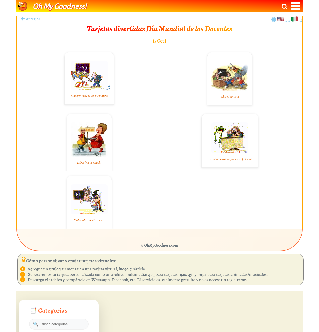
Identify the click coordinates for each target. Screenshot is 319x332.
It (300, 20)
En (288, 20)
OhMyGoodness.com (161, 245)
